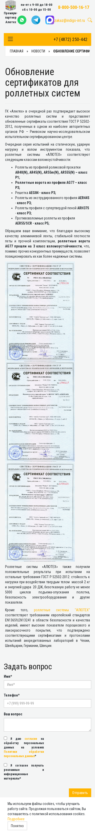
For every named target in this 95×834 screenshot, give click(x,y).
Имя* (8, 676)
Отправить (80, 793)
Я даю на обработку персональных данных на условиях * (24, 747)
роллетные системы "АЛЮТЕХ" (62, 610)
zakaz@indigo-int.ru (69, 20)
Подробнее (16, 819)
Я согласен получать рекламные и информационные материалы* (24, 771)
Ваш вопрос (13, 714)
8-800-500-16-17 (73, 7)
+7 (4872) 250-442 (70, 39)
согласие (31, 739)
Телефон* (12, 695)
